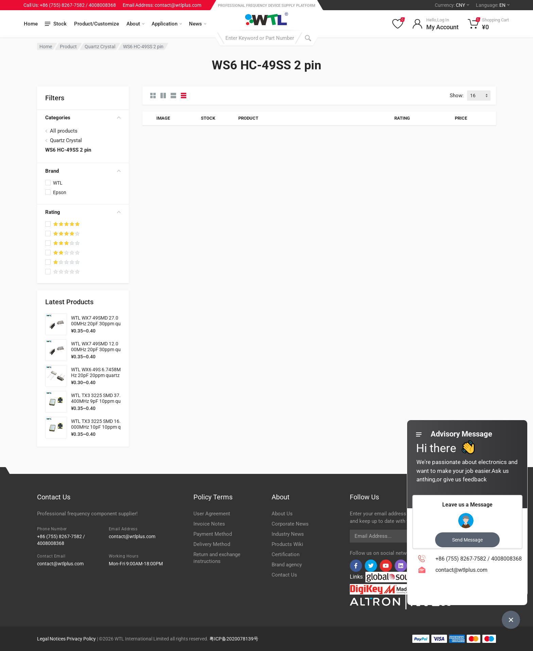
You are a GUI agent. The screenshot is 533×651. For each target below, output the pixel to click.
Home (31, 24)
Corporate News (290, 524)
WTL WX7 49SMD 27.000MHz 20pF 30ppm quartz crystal (96, 323)
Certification (285, 554)
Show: (457, 95)
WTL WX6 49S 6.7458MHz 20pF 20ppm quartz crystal (96, 375)
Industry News (288, 534)
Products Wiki (287, 544)
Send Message (467, 540)
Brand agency (287, 565)
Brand (83, 171)
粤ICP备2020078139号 (233, 638)
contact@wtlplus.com (132, 536)
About (135, 24)
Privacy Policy (81, 638)
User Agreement (211, 514)
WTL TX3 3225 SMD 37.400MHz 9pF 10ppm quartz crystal (96, 401)
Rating (83, 212)
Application (167, 24)
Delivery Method (211, 544)
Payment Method (212, 534)
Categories (83, 118)
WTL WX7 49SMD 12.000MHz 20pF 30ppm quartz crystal (96, 349)
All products (64, 131)
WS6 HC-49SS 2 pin (68, 150)
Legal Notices (51, 638)
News (197, 24)
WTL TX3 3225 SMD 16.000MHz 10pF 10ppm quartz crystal (96, 426)
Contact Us (284, 575)
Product (68, 46)
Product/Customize (96, 24)
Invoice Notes (209, 524)
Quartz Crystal (100, 46)
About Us (282, 514)
